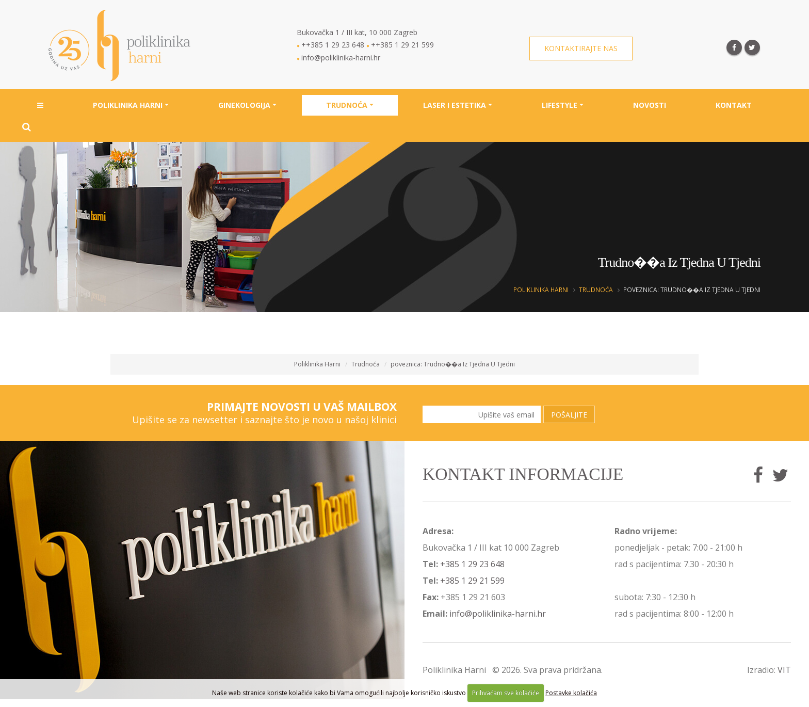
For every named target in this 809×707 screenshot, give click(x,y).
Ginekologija (244, 105)
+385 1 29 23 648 (472, 564)
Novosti (649, 105)
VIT (784, 670)
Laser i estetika (454, 105)
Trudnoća (346, 105)
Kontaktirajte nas (581, 48)
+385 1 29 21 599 (472, 580)
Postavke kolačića (571, 692)
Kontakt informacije (523, 474)
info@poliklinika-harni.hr (497, 613)
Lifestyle (559, 105)
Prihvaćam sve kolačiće (505, 692)
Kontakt (734, 105)
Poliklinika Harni (128, 105)
